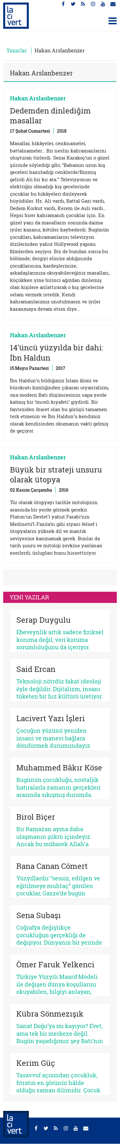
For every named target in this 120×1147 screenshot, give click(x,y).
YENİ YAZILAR (29, 597)
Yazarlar (16, 50)
